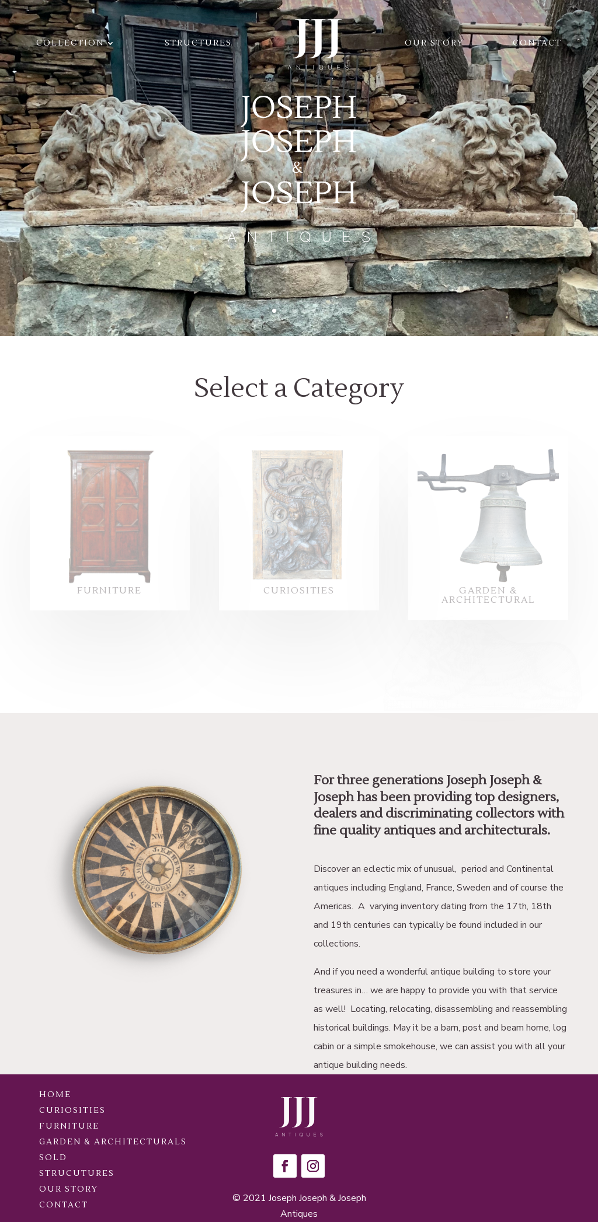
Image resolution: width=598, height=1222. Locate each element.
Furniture (69, 1126)
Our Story (434, 43)
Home (55, 1095)
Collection (70, 43)
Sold (53, 1158)
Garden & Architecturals (113, 1142)
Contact (537, 43)
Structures (198, 43)
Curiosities (72, 1110)
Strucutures (76, 1173)
